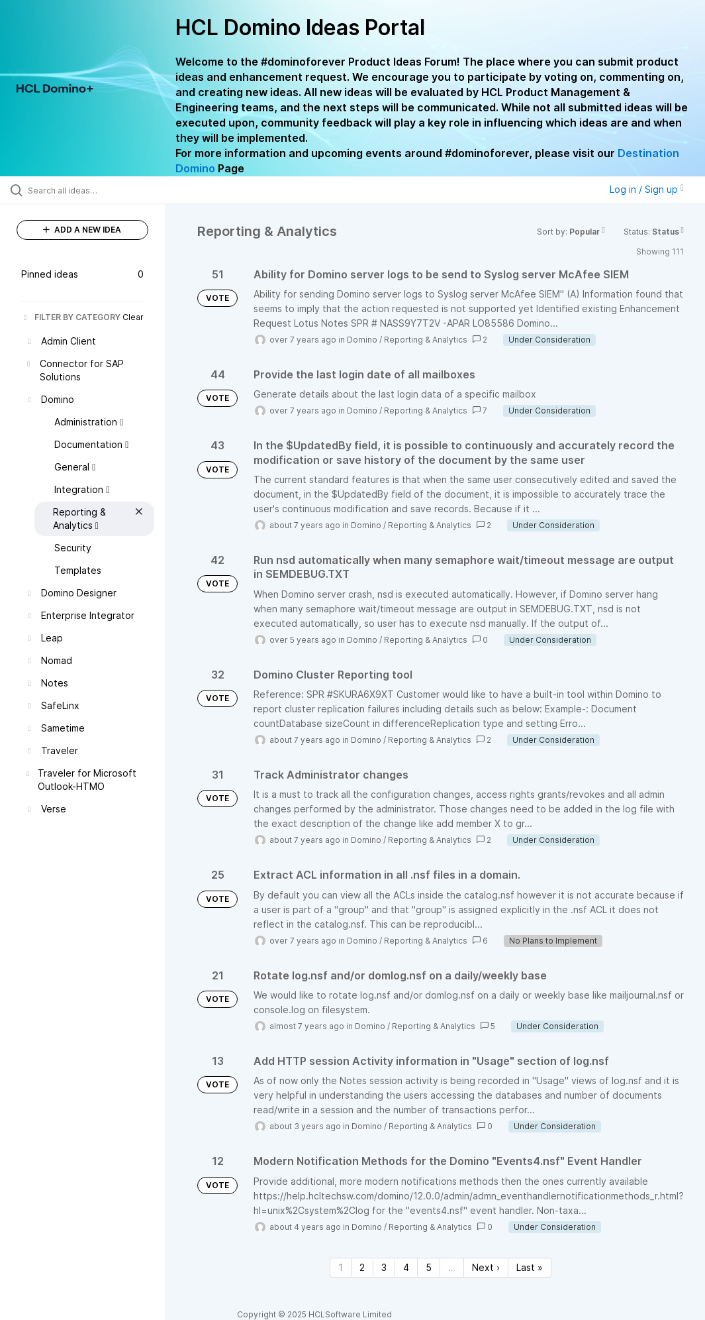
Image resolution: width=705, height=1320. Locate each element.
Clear (133, 317)
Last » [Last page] (529, 1267)
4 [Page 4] (406, 1267)
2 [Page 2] (362, 1267)
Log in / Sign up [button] (647, 189)
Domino (362, 340)
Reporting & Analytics (425, 340)
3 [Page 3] (384, 1267)
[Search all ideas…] (89, 190)
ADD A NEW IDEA (82, 230)
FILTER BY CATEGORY (70, 317)
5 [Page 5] (429, 1267)
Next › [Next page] (486, 1267)
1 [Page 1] (340, 1267)
